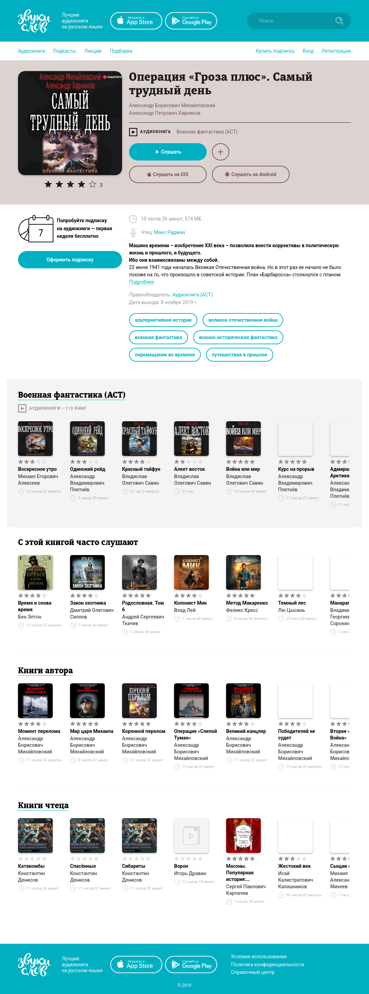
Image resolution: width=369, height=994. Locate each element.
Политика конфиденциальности (267, 964)
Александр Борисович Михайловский (35, 745)
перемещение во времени (165, 354)
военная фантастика (158, 337)
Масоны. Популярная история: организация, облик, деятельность (242, 873)
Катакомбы (31, 866)
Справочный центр (252, 972)
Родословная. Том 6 (143, 606)
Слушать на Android (250, 174)
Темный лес (292, 603)
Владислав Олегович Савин (140, 480)
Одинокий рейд (87, 469)
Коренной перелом (143, 731)
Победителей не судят (296, 734)
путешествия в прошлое (239, 354)
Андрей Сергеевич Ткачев (143, 620)
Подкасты (64, 51)
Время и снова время (34, 606)
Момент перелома (39, 731)
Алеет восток (189, 469)
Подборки (121, 51)
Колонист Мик (190, 603)
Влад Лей (185, 610)
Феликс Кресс (242, 610)
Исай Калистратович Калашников (295, 880)
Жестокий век (294, 866)
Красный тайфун (141, 469)
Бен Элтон (30, 617)
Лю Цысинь (291, 610)
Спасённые (83, 866)
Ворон (181, 866)
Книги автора (45, 671)
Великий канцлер (246, 731)
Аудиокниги (31, 51)
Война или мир (243, 469)
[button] (31, 51)
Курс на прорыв (296, 469)
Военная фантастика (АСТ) (207, 132)
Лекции (92, 51)
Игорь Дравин (190, 873)
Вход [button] (308, 51)
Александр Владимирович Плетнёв (87, 483)
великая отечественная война (242, 320)
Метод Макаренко (247, 603)
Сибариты (133, 866)
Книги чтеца (43, 806)
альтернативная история (163, 320)
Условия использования (259, 956)
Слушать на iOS (167, 174)
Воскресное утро (37, 469)
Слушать (167, 152)
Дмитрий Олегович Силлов (92, 613)
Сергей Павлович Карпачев (246, 890)
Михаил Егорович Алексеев (38, 480)
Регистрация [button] (336, 51)
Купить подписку (275, 51)
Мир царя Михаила (91, 731)
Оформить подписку (70, 259)
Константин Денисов (31, 877)
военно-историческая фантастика (238, 337)
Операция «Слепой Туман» (195, 734)
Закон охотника (88, 603)
